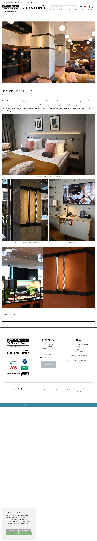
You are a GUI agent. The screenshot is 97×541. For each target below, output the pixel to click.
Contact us (35, 3)
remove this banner (66, 405)
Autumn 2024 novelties (79, 350)
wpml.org (38, 405)
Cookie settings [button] (25, 530)
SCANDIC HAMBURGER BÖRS (79, 355)
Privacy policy (53, 389)
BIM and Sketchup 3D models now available (79, 360)
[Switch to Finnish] (81, 6)
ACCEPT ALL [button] (19, 534)
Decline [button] (12, 530)
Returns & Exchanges (40, 389)
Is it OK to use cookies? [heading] (13, 513)
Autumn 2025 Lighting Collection (79, 344)
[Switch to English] (85, 6)
